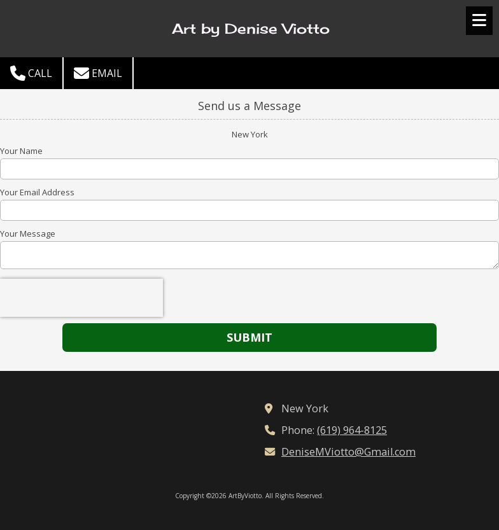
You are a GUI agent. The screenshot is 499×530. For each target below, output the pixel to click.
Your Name (21, 151)
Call (31, 73)
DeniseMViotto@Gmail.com (348, 452)
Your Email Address (37, 192)
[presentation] (81, 298)
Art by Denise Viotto (251, 28)
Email (98, 73)
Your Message (27, 233)
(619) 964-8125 (352, 430)
